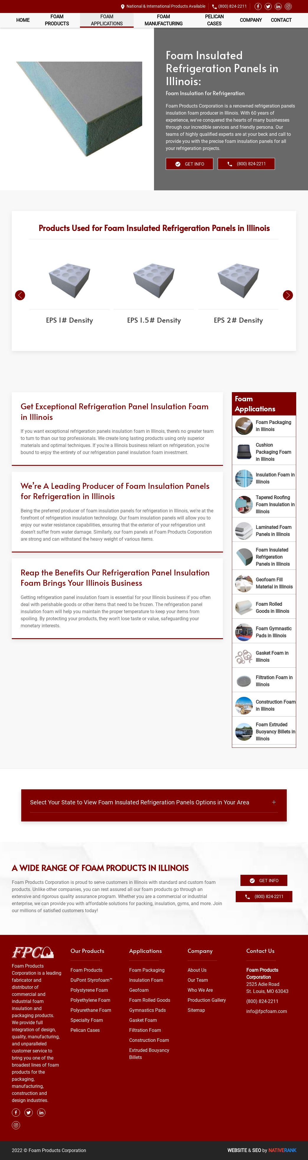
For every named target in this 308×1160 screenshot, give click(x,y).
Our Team (198, 980)
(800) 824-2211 (232, 6)
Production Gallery (207, 1000)
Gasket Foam (143, 1020)
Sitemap (196, 1010)
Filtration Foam (145, 1030)
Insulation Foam (146, 980)
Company (251, 20)
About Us (197, 970)
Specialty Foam (87, 1020)
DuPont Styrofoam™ (91, 980)
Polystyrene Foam (89, 990)
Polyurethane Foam (91, 1010)
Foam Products (57, 20)
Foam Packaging (147, 970)
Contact (281, 20)
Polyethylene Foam (90, 1000)
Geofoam (139, 990)
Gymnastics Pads (147, 1010)
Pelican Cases (214, 20)
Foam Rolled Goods (149, 1000)
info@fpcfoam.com (266, 1011)
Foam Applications (107, 20)
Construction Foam (149, 1040)
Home (23, 20)
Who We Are (200, 990)
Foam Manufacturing (164, 20)
